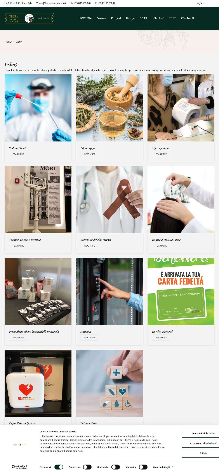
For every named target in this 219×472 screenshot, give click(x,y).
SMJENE (159, 18)
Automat (86, 331)
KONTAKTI (187, 18)
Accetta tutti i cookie (193, 432)
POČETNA (86, 18)
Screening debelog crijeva (96, 240)
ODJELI (144, 18)
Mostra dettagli (161, 466)
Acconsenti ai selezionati (193, 442)
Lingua (200, 3)
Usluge (130, 18)
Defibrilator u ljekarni (22, 423)
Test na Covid (17, 148)
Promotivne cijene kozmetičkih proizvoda (34, 331)
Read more (18, 154)
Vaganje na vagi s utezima (25, 240)
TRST (172, 18)
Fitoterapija (88, 148)
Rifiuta (193, 452)
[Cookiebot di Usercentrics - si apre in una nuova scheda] (19, 466)
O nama (101, 18)
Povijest (116, 18)
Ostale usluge (89, 423)
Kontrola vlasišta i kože (166, 240)
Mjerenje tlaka (161, 148)
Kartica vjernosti (162, 331)
